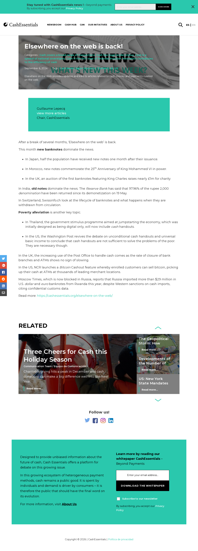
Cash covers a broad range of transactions (67, 55)
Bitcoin (64, 267)
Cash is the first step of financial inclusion (93, 58)
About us (116, 24)
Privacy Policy (74, 8)
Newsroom (54, 24)
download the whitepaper (142, 485)
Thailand (102, 68)
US (116, 68)
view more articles (51, 113)
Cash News (67, 68)
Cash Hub (70, 24)
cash (114, 227)
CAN (82, 24)
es (187, 24)
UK (111, 68)
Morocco (90, 68)
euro (44, 284)
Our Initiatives (97, 24)
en (193, 24)
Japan (79, 68)
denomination (29, 193)
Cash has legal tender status (115, 55)
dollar (29, 284)
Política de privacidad (120, 539)
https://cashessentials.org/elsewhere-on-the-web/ (74, 296)
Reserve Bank (96, 189)
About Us (69, 504)
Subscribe (163, 7)
